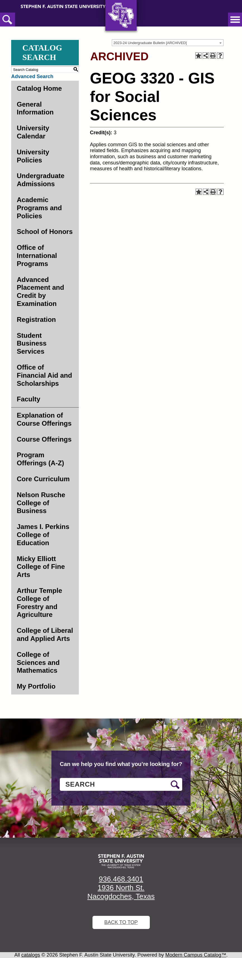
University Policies (33, 156)
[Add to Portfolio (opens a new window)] (198, 55)
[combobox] (168, 42)
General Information (35, 108)
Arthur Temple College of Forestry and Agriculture (39, 602)
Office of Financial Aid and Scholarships (44, 375)
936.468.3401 (121, 879)
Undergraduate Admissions (41, 180)
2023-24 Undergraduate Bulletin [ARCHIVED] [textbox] (150, 43)
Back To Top (121, 922)
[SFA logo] (121, 861)
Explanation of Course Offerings (44, 419)
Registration (36, 319)
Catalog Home (39, 88)
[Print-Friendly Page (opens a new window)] (213, 55)
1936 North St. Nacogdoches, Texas (121, 891)
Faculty (28, 399)
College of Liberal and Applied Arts (45, 634)
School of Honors (45, 231)
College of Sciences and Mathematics (38, 662)
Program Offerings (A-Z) (40, 459)
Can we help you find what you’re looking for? (121, 764)
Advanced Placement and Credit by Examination (40, 291)
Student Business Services (32, 343)
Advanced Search (32, 76)
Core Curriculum (43, 479)
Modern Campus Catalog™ (195, 955)
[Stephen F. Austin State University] (63, 6)
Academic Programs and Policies (39, 208)
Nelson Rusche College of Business (41, 503)
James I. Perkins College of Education (43, 535)
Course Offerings (44, 439)
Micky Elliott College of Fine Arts (41, 567)
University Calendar (33, 132)
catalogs (30, 955)
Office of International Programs (37, 255)
